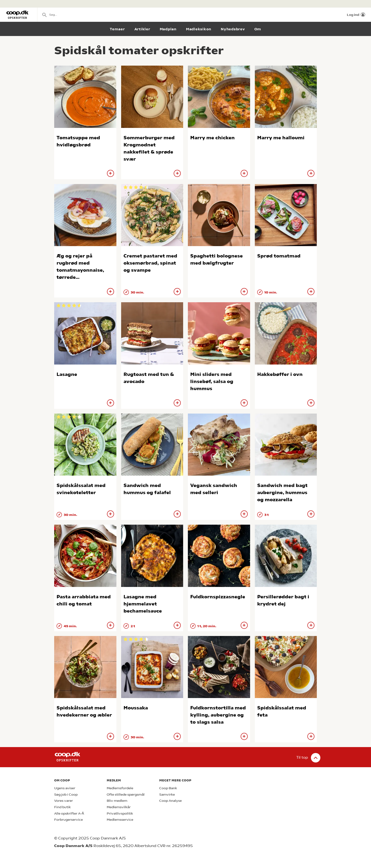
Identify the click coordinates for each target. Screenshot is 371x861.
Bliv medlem (117, 801)
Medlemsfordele (120, 788)
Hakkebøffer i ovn (280, 374)
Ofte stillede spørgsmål (126, 795)
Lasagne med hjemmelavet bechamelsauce (143, 604)
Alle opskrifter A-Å (69, 813)
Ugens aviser (64, 788)
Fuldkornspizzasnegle (217, 597)
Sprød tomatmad (278, 256)
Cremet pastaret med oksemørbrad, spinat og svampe (150, 263)
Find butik (62, 807)
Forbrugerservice (68, 820)
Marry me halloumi (281, 137)
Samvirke (167, 795)
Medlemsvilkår (119, 807)
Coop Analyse (170, 801)
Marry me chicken (212, 137)
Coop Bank (168, 788)
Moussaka (136, 708)
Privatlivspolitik (120, 813)
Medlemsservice (120, 820)
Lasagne (67, 374)
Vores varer (63, 801)
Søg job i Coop (66, 795)
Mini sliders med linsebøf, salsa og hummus (211, 381)
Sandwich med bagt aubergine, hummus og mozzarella (282, 492)
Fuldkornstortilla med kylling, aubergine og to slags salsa (218, 715)
